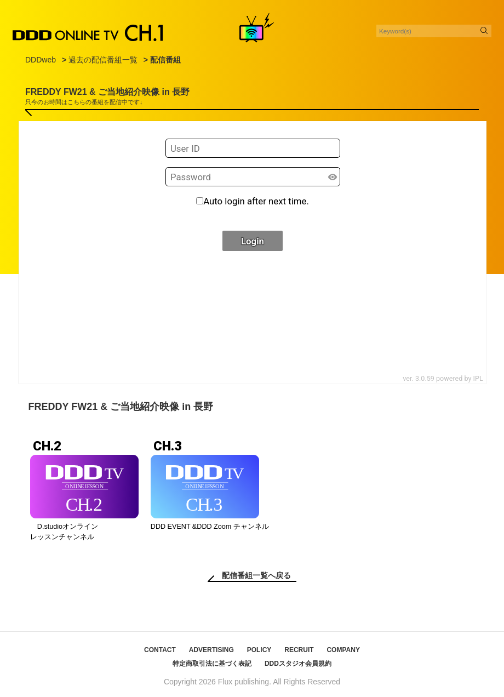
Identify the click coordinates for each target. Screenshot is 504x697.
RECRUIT (298, 650)
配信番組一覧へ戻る (256, 575)
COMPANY (343, 650)
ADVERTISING (211, 650)
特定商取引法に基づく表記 (212, 663)
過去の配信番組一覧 (103, 59)
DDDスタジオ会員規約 (298, 663)
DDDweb (40, 59)
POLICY (259, 650)
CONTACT (160, 650)
